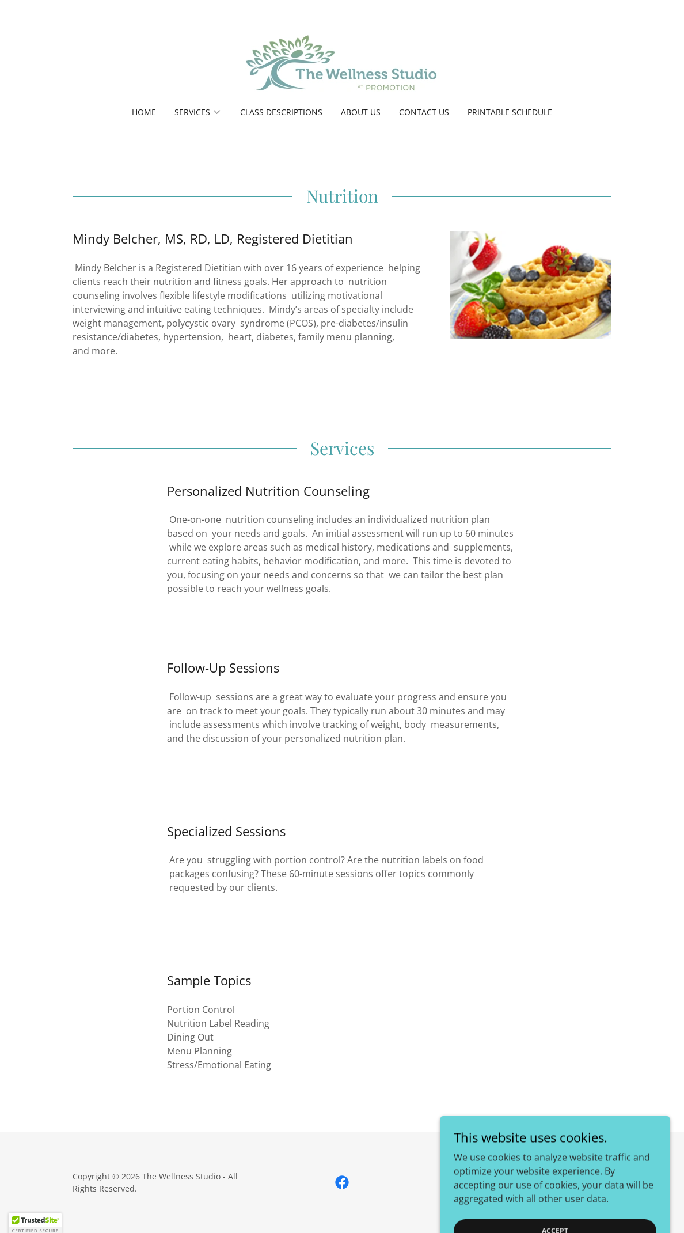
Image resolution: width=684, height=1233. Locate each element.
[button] (198, 112)
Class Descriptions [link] (281, 112)
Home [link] (144, 112)
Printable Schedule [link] (510, 112)
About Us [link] (361, 112)
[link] (342, 61)
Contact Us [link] (424, 112)
